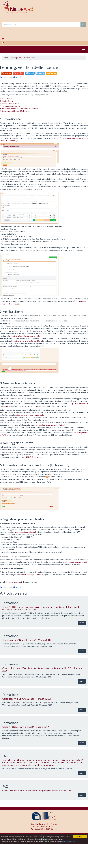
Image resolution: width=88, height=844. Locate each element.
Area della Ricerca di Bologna (44, 826)
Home (6, 58)
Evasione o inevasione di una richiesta (25, 336)
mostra (81, 623)
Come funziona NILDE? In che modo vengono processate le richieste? (36, 790)
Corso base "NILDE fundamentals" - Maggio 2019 (26, 698)
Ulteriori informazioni (69, 842)
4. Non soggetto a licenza (10, 106)
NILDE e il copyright (33, 457)
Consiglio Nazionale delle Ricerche (44, 824)
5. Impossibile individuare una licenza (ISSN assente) (20, 109)
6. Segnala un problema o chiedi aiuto (14, 111)
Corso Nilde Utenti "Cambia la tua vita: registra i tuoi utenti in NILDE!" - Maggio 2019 (42, 669)
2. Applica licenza (6, 101)
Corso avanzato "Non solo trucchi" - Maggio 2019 (26, 640)
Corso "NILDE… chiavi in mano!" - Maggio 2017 (25, 726)
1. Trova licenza (6, 98)
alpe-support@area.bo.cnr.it (25, 532)
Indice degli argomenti (13, 582)
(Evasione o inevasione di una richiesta (27, 341)
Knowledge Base (15, 58)
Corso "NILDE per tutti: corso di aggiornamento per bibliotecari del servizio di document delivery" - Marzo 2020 (40, 608)
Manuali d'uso (29, 58)
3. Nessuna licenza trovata (10, 103)
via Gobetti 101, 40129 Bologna (44, 829)
